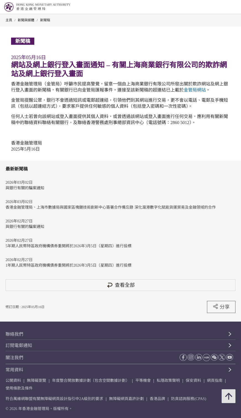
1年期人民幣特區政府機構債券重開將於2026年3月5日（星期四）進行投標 (68, 265)
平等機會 (143, 380)
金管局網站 (195, 90)
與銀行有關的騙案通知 (25, 188)
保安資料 (193, 380)
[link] (223, 7)
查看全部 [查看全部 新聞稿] (121, 285)
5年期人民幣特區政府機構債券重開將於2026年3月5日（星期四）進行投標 (68, 246)
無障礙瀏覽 (36, 380)
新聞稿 (45, 20)
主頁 (9, 20)
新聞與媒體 (26, 20)
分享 (221, 307)
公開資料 (13, 380)
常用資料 (14, 369)
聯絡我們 (14, 334)
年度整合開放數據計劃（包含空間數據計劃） (90, 380)
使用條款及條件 (19, 388)
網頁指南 (214, 380)
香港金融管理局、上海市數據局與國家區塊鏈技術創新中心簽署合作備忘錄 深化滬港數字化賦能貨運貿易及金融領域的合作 (111, 207)
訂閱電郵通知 (19, 345)
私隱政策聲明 (168, 380)
